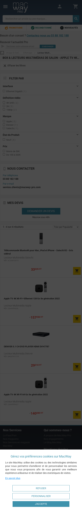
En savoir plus (12, 478)
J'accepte (41, 504)
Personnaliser (41, 496)
